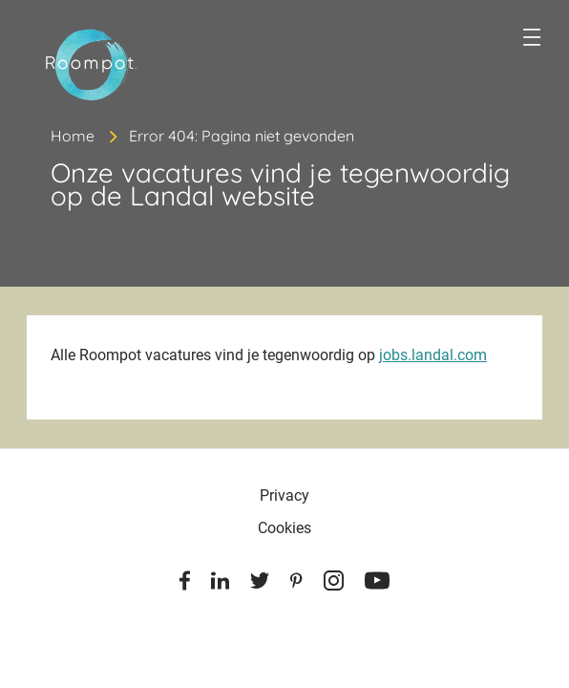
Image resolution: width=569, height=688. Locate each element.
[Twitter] (260, 584)
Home (73, 135)
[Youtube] (377, 584)
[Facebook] (185, 584)
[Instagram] (333, 584)
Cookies (284, 528)
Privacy (284, 495)
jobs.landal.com (433, 355)
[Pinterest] (296, 584)
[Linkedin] (220, 584)
